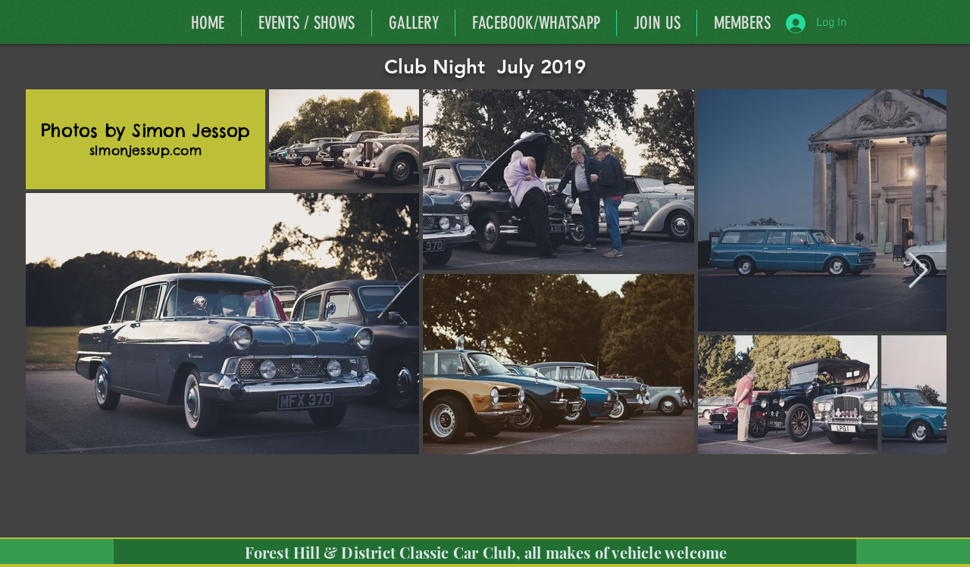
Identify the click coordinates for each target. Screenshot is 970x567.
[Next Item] (917, 271)
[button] (742, 23)
